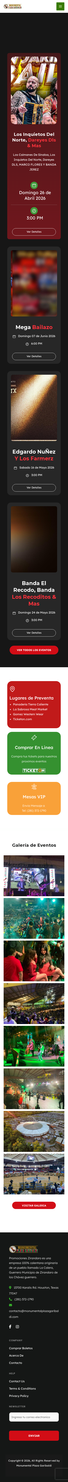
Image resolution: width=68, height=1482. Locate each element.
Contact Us (17, 1381)
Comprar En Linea (34, 747)
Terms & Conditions (22, 1388)
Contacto (15, 1363)
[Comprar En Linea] (34, 737)
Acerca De (16, 1355)
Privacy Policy (18, 1396)
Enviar (34, 1435)
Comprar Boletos (21, 1348)
